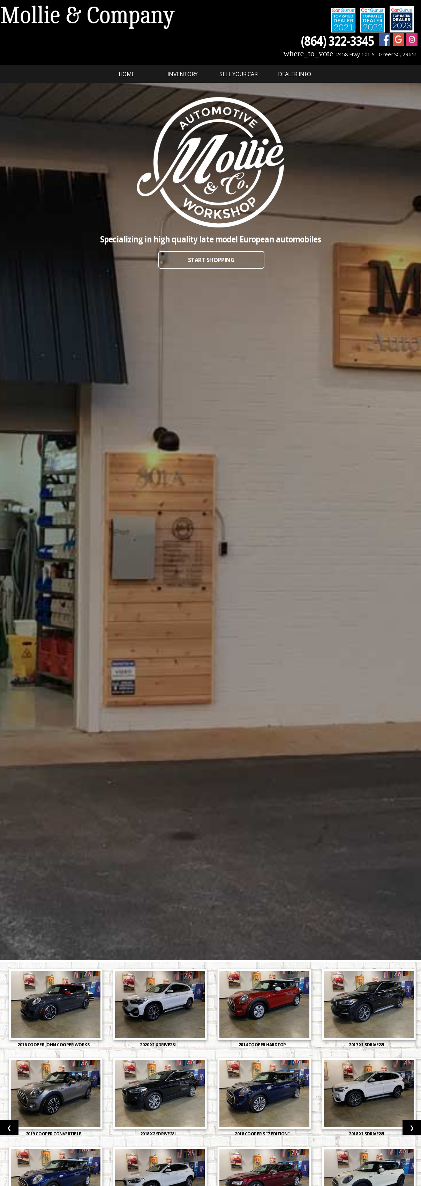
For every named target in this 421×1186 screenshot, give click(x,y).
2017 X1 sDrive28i (367, 1045)
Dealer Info (294, 74)
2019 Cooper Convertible (54, 1134)
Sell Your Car (238, 74)
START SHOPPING (211, 260)
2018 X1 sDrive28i (367, 1134)
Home (126, 74)
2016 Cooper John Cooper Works (53, 1045)
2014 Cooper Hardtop (263, 1045)
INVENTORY (182, 74)
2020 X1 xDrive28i (158, 1045)
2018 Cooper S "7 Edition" (263, 1134)
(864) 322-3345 (337, 40)
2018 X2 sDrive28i (158, 1134)
